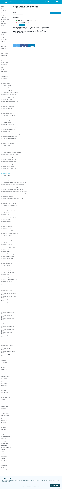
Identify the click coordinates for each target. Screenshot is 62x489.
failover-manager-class (5, 424)
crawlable (3, 404)
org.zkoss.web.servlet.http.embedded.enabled (10, 128)
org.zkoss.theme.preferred (6, 103)
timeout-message (4, 390)
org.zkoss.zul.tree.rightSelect (7, 275)
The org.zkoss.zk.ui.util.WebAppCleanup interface (8, 354)
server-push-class (4, 72)
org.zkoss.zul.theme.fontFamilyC (7, 259)
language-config (5, 77)
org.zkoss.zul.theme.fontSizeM (7, 262)
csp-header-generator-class (5, 415)
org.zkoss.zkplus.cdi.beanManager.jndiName (10, 181)
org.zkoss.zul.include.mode (6, 220)
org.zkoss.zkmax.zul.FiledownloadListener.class (10, 209)
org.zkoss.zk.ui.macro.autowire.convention (9, 160)
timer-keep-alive (4, 393)
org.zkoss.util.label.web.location (7, 111)
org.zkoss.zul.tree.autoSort (6, 276)
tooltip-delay (3, 42)
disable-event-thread (5, 417)
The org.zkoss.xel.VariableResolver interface (7, 367)
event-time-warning (5, 422)
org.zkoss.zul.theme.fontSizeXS (7, 268)
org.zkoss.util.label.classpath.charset (8, 107)
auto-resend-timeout (5, 43)
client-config (4, 24)
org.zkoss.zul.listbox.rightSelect (7, 236)
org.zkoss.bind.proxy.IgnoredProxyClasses (9, 95)
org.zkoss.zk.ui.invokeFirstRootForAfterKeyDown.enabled (12, 153)
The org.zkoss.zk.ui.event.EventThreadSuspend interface (9, 298)
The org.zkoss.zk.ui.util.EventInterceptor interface (8, 312)
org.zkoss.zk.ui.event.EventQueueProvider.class (10, 148)
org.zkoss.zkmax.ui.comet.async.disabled (9, 204)
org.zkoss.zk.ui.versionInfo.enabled (8, 172)
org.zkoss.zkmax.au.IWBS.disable (7, 197)
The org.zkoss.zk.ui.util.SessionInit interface (7, 343)
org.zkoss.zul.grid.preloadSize (7, 227)
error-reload (3, 31)
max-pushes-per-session (6, 384)
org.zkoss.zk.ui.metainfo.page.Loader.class (9, 162)
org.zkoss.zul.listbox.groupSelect (7, 238)
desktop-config (4, 49)
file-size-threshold (4, 429)
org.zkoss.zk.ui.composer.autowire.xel (8, 144)
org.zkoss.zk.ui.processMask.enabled (8, 163)
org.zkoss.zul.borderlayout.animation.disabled (10, 211)
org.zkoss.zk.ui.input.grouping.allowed (8, 151)
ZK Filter (3, 16)
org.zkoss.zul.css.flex (5, 215)
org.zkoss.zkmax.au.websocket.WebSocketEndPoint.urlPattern (13, 199)
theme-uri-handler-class (6, 61)
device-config (4, 65)
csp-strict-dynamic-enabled (6, 407)
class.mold (3, 82)
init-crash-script (4, 45)
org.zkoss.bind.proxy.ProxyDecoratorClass (9, 96)
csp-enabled (3, 406)
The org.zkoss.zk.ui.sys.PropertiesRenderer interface (9, 361)
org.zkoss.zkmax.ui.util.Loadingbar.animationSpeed (11, 206)
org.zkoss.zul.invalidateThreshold (7, 223)
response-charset (4, 442)
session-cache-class (5, 443)
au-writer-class (4, 398)
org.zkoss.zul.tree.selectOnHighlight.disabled (10, 280)
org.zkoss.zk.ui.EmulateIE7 (6, 146)
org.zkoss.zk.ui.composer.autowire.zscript (9, 142)
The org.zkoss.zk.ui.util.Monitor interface (6, 329)
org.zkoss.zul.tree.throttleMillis (7, 282)
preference (3, 370)
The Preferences (4, 372)
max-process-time (5, 440)
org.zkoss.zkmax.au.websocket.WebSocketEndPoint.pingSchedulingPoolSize (16, 188)
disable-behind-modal (5, 28)
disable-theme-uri (4, 52)
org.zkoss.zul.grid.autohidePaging (7, 231)
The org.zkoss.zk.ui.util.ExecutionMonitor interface (8, 322)
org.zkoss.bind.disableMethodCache (8, 91)
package (3, 35)
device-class (3, 66)
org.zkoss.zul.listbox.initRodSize (7, 245)
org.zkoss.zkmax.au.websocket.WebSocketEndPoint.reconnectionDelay (15, 193)
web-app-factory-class (5, 453)
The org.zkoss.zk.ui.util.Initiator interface (6, 326)
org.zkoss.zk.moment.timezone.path (8, 133)
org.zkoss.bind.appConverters (7, 84)
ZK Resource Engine (5, 12)
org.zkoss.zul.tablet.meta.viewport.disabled (9, 255)
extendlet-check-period (5, 54)
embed (2, 70)
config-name (4, 466)
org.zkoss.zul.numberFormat (7, 252)
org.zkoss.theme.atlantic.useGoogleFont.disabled (11, 102)
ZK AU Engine (4, 10)
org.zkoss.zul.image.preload (6, 222)
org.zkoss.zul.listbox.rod (6, 243)
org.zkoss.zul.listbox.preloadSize (7, 241)
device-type (3, 68)
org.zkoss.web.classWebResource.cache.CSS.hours (11, 119)
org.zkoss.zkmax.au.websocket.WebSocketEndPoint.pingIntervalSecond (15, 185)
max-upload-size (4, 438)
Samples (3, 462)
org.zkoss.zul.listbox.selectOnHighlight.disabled (10, 248)
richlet (2, 374)
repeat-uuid (3, 58)
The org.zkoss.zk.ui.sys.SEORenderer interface (7, 364)
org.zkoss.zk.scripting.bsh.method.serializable (10, 137)
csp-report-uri (4, 413)
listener (3, 285)
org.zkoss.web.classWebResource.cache (9, 118)
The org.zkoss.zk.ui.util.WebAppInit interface (7, 357)
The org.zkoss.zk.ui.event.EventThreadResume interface (9, 295)
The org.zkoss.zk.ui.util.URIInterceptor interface (7, 350)
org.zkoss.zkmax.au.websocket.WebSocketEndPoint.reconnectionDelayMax (16, 195)
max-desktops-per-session (6, 383)
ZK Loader (3, 9)
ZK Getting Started (14, 1)
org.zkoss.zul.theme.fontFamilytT (7, 261)
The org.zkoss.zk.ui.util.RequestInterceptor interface (8, 336)
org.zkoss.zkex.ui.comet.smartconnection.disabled (11, 179)
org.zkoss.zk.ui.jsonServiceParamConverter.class (11, 155)
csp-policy (3, 409)
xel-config (3, 377)
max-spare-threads (5, 434)
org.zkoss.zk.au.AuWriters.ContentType (9, 130)
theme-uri (3, 59)
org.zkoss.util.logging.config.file (7, 112)
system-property (5, 454)
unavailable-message (5, 73)
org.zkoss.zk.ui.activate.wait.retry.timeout (9, 141)
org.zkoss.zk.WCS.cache (6, 176)
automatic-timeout (5, 381)
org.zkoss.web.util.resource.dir (7, 123)
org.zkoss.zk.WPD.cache (6, 174)
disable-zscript (4, 419)
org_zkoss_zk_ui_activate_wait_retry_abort (10, 139)
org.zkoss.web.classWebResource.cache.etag (10, 121)
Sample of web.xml (5, 19)
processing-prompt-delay (6, 36)
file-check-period (4, 56)
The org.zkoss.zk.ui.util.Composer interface (7, 302)
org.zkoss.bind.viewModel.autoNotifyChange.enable (11, 98)
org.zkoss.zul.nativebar (5, 250)
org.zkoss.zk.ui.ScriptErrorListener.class (9, 167)
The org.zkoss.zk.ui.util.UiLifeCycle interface (7, 347)
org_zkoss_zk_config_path (6, 132)
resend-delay (3, 38)
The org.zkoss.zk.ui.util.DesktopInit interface (7, 309)
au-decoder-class (4, 397)
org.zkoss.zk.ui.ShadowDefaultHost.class (9, 169)
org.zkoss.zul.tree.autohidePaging (8, 278)
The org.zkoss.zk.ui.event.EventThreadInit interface (8, 291)
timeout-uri (3, 391)
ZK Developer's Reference (34, 1)
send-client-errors (4, 40)
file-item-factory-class (5, 426)
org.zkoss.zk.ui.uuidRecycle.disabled (8, 165)
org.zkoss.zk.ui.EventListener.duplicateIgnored (10, 149)
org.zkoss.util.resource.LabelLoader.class (9, 116)
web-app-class (4, 451)
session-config (4, 379)
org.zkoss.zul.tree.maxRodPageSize (8, 273)
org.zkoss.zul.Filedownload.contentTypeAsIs (10, 218)
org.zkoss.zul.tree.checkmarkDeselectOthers (10, 269)
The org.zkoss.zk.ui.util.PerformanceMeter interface (8, 333)
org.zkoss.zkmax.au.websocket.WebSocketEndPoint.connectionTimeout (15, 183)
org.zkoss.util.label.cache (6, 105)
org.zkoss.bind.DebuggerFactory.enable (9, 88)
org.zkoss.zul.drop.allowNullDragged (8, 216)
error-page (3, 75)
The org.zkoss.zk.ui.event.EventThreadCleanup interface (9, 288)
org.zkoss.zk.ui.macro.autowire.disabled (9, 158)
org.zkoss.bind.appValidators (7, 86)
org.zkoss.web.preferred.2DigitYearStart (9, 125)
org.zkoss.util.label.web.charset (7, 109)
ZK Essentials (23, 1)
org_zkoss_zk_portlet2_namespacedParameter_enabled (12, 135)
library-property (4, 79)
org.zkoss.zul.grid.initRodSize (7, 229)
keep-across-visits (5, 33)
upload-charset (4, 445)
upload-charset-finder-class (5, 447)
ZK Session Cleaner (5, 14)
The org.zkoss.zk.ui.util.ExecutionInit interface (7, 319)
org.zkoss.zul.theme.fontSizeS (7, 266)
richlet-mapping (4, 376)
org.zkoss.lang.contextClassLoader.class (9, 100)
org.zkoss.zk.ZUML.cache (6, 178)
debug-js (3, 26)
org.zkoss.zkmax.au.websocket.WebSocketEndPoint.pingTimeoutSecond (15, 186)
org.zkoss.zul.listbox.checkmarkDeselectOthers (10, 234)
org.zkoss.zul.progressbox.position (8, 253)
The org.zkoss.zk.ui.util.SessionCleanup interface (8, 340)
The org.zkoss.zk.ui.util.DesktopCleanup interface (8, 305)
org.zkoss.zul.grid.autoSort (6, 225)
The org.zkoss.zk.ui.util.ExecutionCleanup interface (8, 315)
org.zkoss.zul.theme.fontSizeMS (7, 264)
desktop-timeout (4, 51)
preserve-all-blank (4, 283)
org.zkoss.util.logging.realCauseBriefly (8, 114)
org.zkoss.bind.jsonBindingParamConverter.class (10, 93)
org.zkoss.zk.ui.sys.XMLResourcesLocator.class (10, 171)
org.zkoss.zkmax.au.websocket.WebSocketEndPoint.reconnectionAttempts (16, 192)
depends (3, 468)
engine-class (3, 420)
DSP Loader (4, 17)
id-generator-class (4, 431)
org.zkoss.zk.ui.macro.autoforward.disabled (9, 156)
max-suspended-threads (6, 436)
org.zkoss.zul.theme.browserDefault (8, 257)
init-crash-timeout (4, 47)
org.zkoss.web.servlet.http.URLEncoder (9, 126)
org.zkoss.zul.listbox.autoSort (7, 239)
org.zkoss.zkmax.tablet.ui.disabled (8, 201)
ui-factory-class (4, 449)
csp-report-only (4, 411)
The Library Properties (6, 81)
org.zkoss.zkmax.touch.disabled (7, 202)
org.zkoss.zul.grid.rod (5, 232)
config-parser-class (5, 402)
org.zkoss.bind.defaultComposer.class (8, 89)
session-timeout (4, 388)
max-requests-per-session (6, 386)
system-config (4, 395)
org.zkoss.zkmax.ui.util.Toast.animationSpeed (10, 208)
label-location (4, 433)
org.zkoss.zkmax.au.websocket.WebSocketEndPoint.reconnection (14, 190)
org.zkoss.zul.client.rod (5, 213)
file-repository (4, 427)
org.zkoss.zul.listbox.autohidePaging (8, 246)
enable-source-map (5, 29)
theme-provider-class (5, 63)
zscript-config (4, 456)
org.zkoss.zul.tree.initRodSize (7, 271)
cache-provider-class (5, 400)
